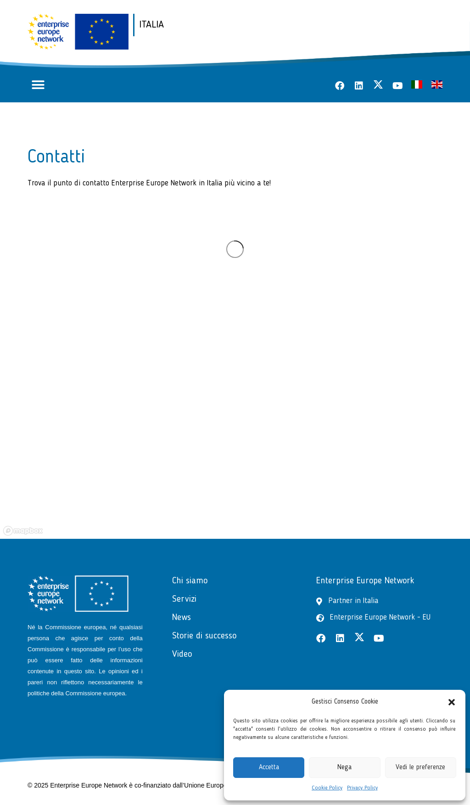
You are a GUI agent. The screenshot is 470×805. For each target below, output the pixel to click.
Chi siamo (189, 581)
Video (182, 654)
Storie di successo (204, 636)
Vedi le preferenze (420, 767)
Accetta (269, 767)
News (181, 617)
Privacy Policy (362, 788)
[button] (451, 702)
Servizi (184, 599)
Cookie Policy (327, 788)
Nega (344, 767)
